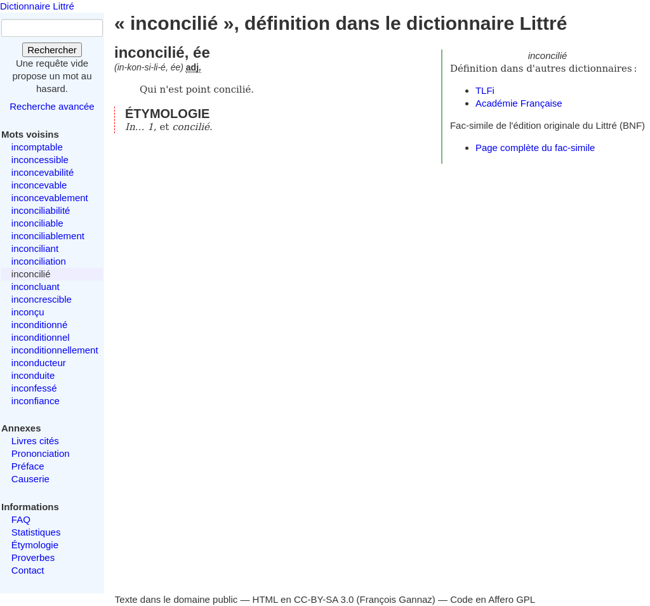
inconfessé (34, 388)
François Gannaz (396, 599)
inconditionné (39, 324)
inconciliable (37, 223)
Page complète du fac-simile (535, 147)
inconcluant (35, 286)
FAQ (20, 519)
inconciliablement (47, 235)
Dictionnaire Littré (37, 6)
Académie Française (518, 103)
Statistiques (36, 532)
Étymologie (34, 544)
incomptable (37, 147)
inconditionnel (40, 337)
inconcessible (40, 159)
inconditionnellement (54, 350)
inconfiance (35, 400)
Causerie (30, 478)
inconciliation (38, 261)
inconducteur (38, 362)
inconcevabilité (42, 172)
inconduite (33, 375)
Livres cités (35, 440)
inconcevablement (49, 197)
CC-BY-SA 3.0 (324, 599)
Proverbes (33, 557)
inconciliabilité (40, 210)
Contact (27, 570)
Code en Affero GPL (492, 599)
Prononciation (40, 453)
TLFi (484, 90)
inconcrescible (41, 299)
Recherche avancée (52, 106)
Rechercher (52, 49)
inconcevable (39, 185)
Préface (27, 466)
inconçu (27, 311)
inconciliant (34, 248)
